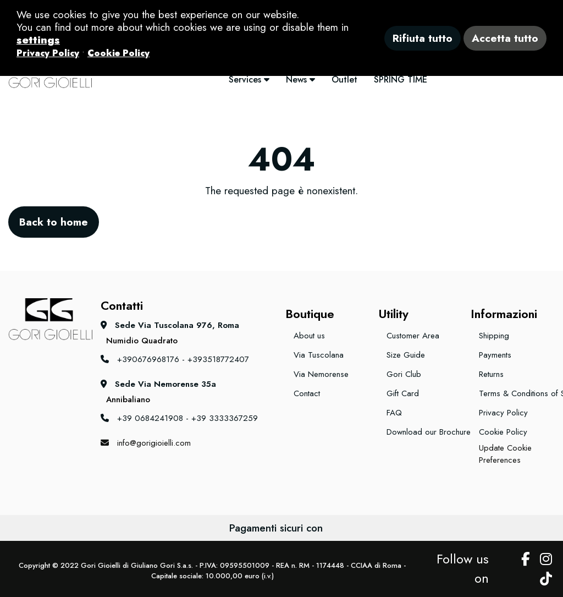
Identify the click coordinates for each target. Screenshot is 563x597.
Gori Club (404, 374)
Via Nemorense (321, 374)
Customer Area (413, 336)
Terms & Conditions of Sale (517, 393)
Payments (495, 355)
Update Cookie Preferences (505, 454)
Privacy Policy (503, 413)
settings (38, 39)
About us (309, 336)
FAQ (394, 413)
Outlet (344, 79)
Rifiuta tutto (422, 38)
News (300, 79)
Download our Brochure (424, 432)
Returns (491, 374)
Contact (307, 393)
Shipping (494, 336)
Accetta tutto (505, 38)
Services (249, 79)
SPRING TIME (400, 79)
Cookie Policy (503, 432)
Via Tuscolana (319, 355)
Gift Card (403, 393)
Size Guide (406, 355)
